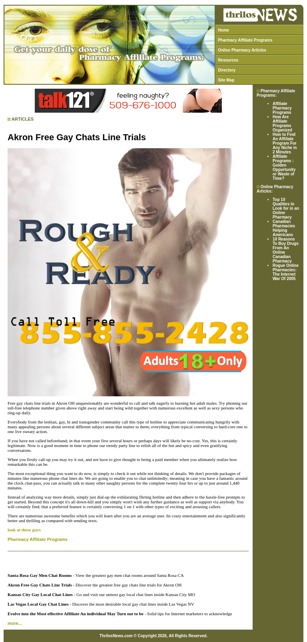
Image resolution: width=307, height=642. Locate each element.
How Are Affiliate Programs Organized (282, 123)
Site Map (226, 80)
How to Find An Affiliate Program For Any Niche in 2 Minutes (285, 143)
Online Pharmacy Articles (242, 50)
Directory (226, 70)
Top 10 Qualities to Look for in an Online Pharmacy (286, 208)
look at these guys (24, 529)
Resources (228, 60)
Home (223, 30)
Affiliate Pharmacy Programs (282, 108)
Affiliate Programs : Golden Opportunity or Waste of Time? (284, 167)
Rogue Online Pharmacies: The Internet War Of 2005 (286, 272)
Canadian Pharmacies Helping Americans (284, 228)
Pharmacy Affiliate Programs (245, 40)
